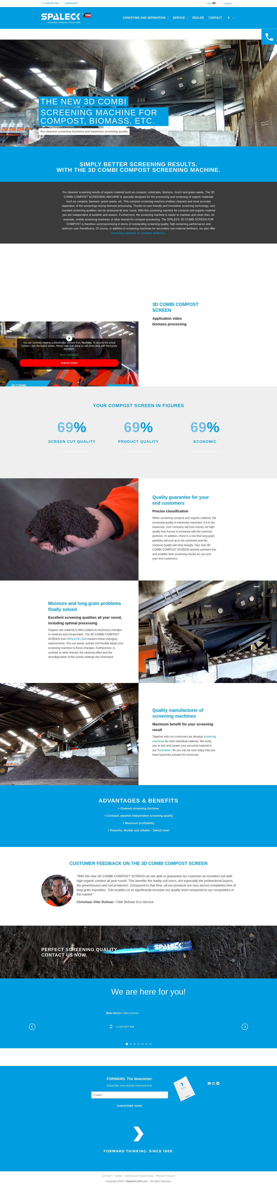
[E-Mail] (129, 1095)
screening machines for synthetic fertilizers (137, 233)
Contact (228, 3)
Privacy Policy (165, 1176)
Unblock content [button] (69, 363)
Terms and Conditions (139, 1176)
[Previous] (32, 1026)
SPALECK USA (76, 638)
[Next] (245, 1026)
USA (213, 3)
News (118, 1176)
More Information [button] (69, 354)
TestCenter (164, 750)
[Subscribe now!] (129, 1105)
